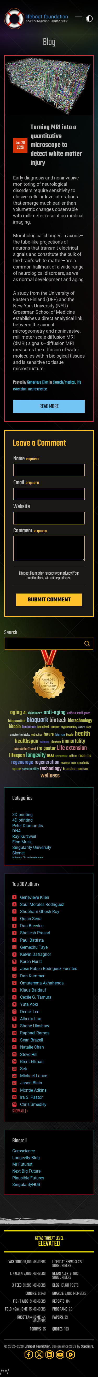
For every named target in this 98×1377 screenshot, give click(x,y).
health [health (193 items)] (82, 734)
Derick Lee (29, 1011)
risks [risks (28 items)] (73, 763)
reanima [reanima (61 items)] (84, 755)
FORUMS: (36, 1329)
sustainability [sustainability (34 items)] (30, 769)
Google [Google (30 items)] (69, 735)
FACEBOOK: (15, 1262)
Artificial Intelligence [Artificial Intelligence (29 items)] (78, 713)
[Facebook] (29, 1354)
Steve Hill (28, 1054)
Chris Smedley (33, 1104)
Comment (30, 531)
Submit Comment (49, 599)
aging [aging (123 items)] (16, 712)
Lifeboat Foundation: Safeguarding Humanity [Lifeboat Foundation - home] (36, 18)
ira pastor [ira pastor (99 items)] (46, 748)
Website (21, 506)
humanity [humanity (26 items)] (44, 742)
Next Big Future (26, 1171)
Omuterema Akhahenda (42, 983)
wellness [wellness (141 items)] (50, 775)
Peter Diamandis (27, 825)
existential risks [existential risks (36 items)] (20, 735)
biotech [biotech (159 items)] (58, 720)
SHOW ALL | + (20, 1111)
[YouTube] (60, 1354)
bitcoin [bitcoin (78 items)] (15, 727)
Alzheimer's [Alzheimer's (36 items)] (35, 713)
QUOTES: (58, 1329)
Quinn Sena (31, 918)
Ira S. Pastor (31, 1097)
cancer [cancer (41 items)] (55, 727)
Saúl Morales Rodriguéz (42, 904)
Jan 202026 (20, 145)
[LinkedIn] (49, 1354)
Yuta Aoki (29, 1004)
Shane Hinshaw (34, 1025)
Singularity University (31, 847)
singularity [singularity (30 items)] (83, 763)
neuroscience (37, 389)
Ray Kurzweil (24, 836)
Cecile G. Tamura (35, 997)
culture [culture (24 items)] (81, 727)
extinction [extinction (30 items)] (36, 735)
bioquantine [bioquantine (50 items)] (16, 721)
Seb (23, 1068)
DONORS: (31, 1293)
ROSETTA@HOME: (29, 1317)
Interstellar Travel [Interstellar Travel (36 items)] (25, 749)
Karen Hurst (31, 961)
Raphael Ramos (34, 1032)
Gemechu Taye (34, 947)
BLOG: (56, 1285)
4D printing (22, 820)
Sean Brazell (31, 1040)
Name (26, 459)
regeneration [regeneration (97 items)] (46, 762)
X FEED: (17, 1285)
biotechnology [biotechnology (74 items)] (80, 721)
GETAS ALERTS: (62, 1273)
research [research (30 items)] (65, 763)
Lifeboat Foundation (37, 1347)
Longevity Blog (26, 1157)
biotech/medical (64, 382)
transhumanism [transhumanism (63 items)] (75, 768)
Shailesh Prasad (35, 932)
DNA (16, 830)
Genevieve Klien (38, 382)
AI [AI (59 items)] (24, 713)
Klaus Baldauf (33, 990)
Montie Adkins (33, 1090)
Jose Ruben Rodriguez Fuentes (48, 968)
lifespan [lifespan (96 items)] (17, 755)
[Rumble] (70, 1354)
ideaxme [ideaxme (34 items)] (56, 742)
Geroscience (23, 1150)
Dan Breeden (32, 925)
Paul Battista (32, 940)
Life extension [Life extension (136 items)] (72, 748)
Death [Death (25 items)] (88, 727)
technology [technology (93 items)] (51, 769)
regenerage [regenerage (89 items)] (22, 762)
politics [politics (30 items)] (73, 756)
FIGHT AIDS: (21, 1301)
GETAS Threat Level (49, 1242)
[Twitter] (39, 1354)
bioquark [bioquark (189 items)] (37, 720)
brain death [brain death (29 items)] (43, 727)
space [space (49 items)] (16, 769)
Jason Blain (31, 1082)
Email (26, 482)
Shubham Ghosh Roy (39, 911)
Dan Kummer (32, 975)
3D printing (22, 814)
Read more (49, 406)
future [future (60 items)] (49, 734)
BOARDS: (58, 1293)
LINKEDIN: (16, 1273)
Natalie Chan (32, 1047)
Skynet (18, 852)
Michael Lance (33, 1075)
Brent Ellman (32, 1061)
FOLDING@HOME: (16, 1309)
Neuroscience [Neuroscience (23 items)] (61, 756)
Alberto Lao (30, 1018)
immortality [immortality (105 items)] (73, 741)
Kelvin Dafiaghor (35, 954)
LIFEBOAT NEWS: (63, 1262)
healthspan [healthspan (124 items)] (26, 741)
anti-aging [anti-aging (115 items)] (55, 712)
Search (87, 643)
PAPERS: (58, 1317)
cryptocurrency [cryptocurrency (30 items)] (69, 727)
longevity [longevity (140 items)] (36, 755)
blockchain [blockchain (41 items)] (29, 727)
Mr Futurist (22, 1164)
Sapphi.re (87, 1347)
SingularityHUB (26, 1184)
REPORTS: (58, 1301)
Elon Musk (22, 841)
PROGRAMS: (60, 1309)
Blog (49, 42)
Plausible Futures (28, 1177)
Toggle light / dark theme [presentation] (89, 18)
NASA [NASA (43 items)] (50, 756)
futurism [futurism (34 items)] (60, 735)
